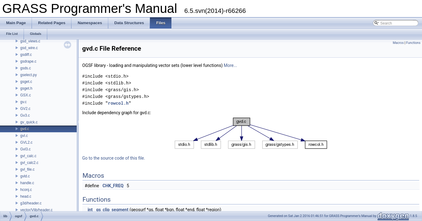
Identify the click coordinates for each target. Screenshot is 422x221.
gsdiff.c (26, 54)
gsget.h (26, 88)
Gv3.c (25, 115)
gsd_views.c (30, 41)
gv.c (23, 102)
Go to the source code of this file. (113, 158)
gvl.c (24, 136)
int (90, 209)
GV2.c (25, 109)
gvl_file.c (27, 169)
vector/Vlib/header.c (36, 210)
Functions (413, 43)
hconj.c (26, 190)
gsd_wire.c (29, 48)
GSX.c (25, 95)
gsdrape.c (28, 61)
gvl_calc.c (28, 156)
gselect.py (28, 75)
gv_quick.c (29, 122)
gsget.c (26, 81)
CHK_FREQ (112, 185)
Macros (398, 43)
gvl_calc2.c (29, 163)
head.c (25, 196)
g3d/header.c (30, 203)
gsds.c (25, 68)
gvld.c (25, 176)
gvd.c (24, 129)
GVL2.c (26, 142)
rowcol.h (118, 103)
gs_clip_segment (112, 209)
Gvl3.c (25, 149)
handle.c (27, 183)
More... (230, 65)
